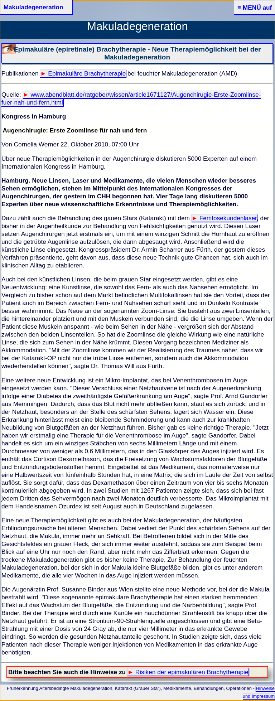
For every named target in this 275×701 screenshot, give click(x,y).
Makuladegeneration (33, 7)
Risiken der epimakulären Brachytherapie (192, 672)
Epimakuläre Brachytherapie (87, 73)
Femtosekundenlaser (228, 218)
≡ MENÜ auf (254, 7)
